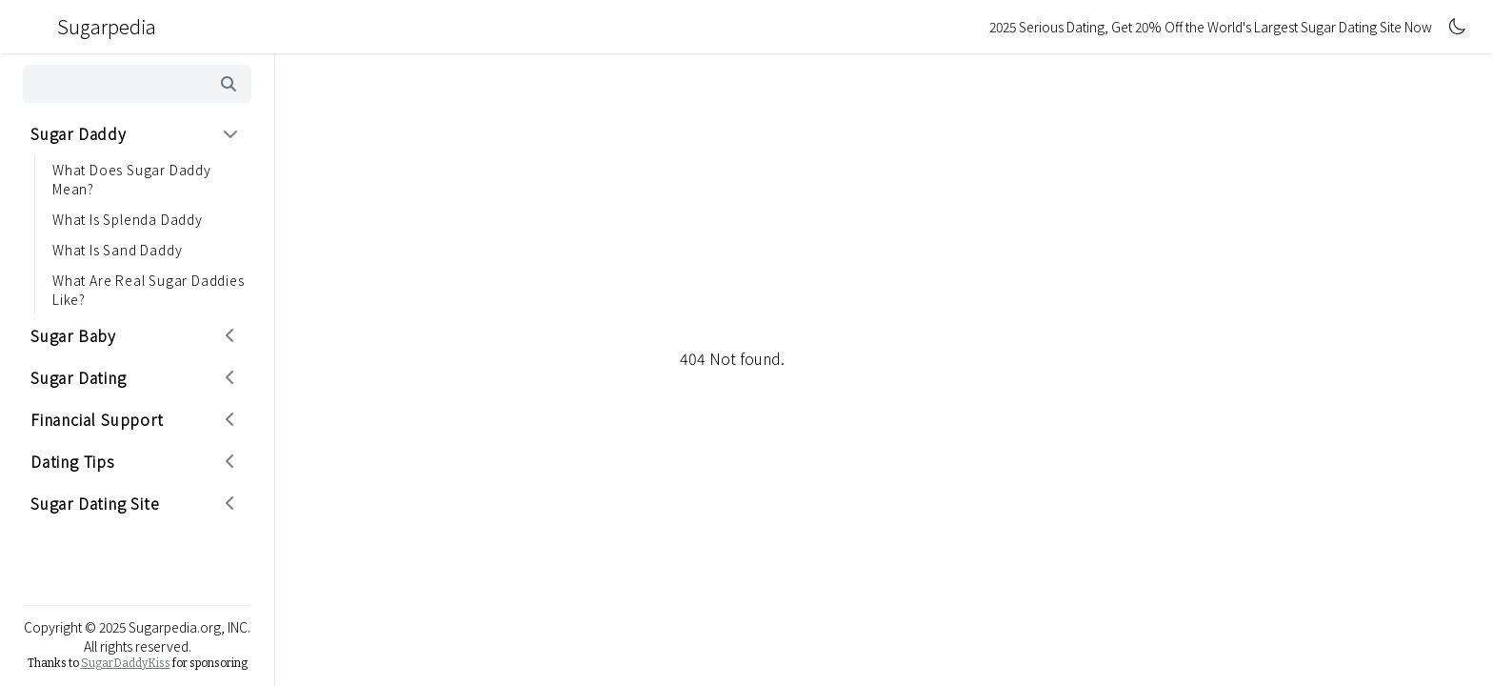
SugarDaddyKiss (125, 663)
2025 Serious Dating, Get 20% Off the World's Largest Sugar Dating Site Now (1210, 26)
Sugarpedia (91, 26)
